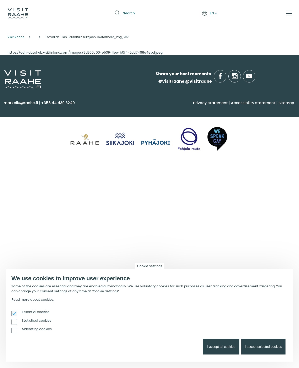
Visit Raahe (15, 37)
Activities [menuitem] (14, 128)
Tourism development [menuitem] (28, 261)
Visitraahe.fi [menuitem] (21, 175)
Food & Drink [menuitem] (167, 109)
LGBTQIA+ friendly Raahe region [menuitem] (37, 227)
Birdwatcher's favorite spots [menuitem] (251, 195)
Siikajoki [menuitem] (231, 120)
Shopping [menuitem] (15, 153)
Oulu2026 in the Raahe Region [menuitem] (254, 186)
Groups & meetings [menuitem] (102, 175)
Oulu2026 (220, 14)
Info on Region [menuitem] (241, 109)
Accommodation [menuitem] (96, 120)
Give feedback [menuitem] (20, 203)
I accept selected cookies (263, 346)
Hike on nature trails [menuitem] (244, 211)
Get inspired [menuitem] (239, 175)
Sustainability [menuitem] (19, 219)
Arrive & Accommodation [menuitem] (110, 109)
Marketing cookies (37, 329)
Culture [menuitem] (13, 145)
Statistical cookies (36, 320)
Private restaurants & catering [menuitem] (108, 186)
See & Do (188, 14)
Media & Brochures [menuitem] (24, 211)
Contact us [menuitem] (17, 195)
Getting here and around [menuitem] (104, 128)
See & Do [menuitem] (16, 109)
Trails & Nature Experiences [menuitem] (32, 161)
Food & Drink (168, 14)
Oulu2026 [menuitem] (90, 242)
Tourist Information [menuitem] (25, 186)
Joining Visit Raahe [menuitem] (24, 253)
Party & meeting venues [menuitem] (102, 203)
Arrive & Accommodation (131, 14)
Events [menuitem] (160, 175)
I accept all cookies (221, 346)
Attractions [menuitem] (17, 136)
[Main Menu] (289, 13)
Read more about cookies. (32, 299)
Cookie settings (149, 266)
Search (254, 13)
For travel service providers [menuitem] (40, 242)
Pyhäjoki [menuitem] (232, 128)
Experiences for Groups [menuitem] (101, 195)
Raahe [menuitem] (230, 136)
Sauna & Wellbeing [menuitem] (24, 120)
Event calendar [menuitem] (167, 186)
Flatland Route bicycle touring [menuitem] (254, 219)
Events (204, 14)
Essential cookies (35, 312)
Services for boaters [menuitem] (243, 203)
